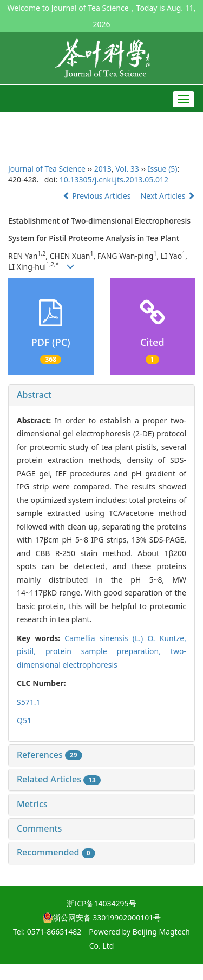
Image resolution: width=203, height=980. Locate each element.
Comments (39, 828)
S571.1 (28, 702)
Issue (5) (163, 169)
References (49, 755)
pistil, (31, 651)
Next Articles (168, 196)
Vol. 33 (127, 169)
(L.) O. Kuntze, (125, 638)
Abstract (34, 395)
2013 (103, 169)
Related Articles (59, 779)
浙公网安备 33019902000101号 (101, 917)
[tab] (101, 395)
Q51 (24, 720)
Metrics (32, 804)
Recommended (56, 852)
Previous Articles (98, 196)
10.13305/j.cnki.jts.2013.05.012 (114, 179)
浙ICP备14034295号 (101, 903)
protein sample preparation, (108, 651)
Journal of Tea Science (47, 169)
